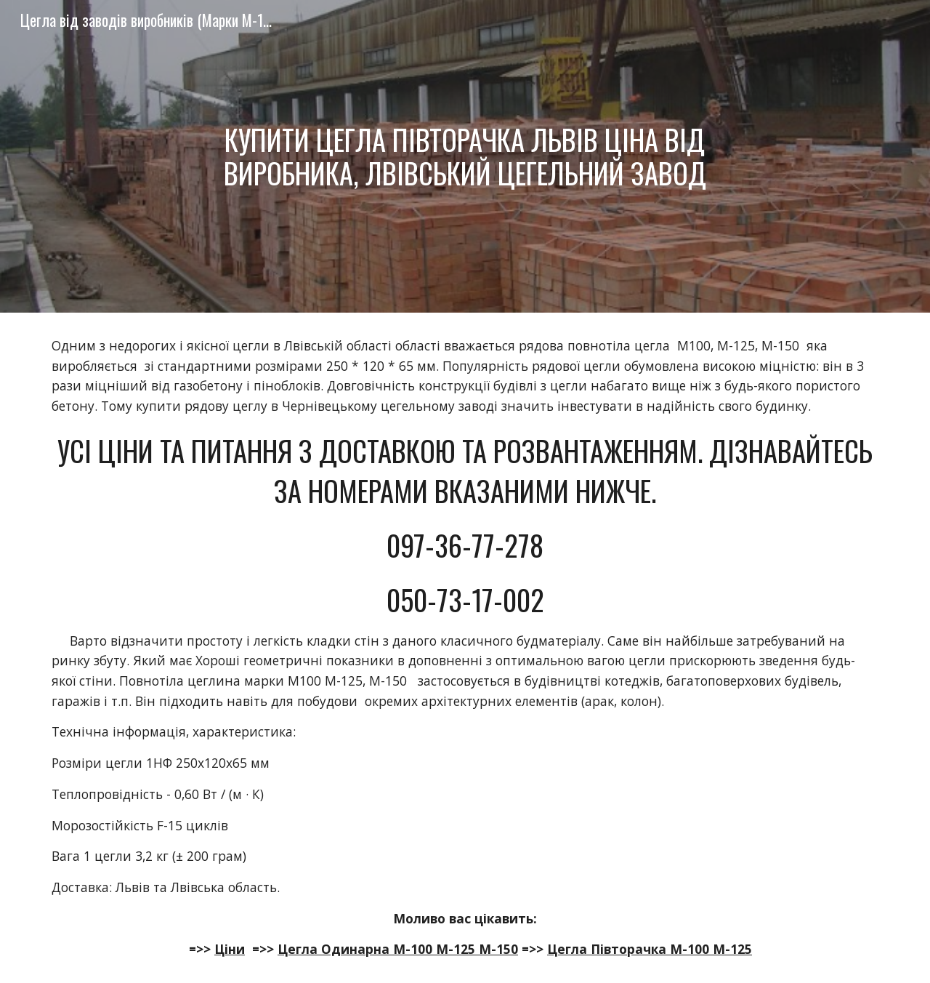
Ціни (229, 949)
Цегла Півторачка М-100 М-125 (649, 949)
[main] (465, 156)
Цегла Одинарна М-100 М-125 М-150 (398, 949)
